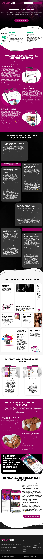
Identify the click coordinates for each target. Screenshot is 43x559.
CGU (25, 556)
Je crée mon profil (21, 20)
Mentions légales (30, 556)
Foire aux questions (37, 547)
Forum (24, 549)
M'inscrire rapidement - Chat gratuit (11, 164)
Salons (24, 551)
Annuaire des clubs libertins (32, 516)
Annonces (35, 545)
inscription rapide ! (9, 471)
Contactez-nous (36, 551)
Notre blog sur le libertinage (26, 544)
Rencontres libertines (37, 543)
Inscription (28, 2)
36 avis (4, 41)
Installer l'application (37, 549)
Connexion (37, 2)
